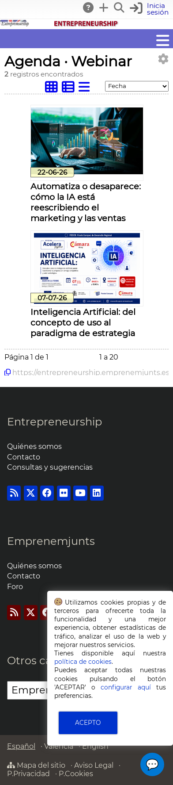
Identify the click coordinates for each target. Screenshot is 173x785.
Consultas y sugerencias (50, 467)
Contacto (23, 457)
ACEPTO (88, 722)
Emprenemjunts (51, 541)
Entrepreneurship (54, 421)
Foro (15, 586)
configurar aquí (125, 687)
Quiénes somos (34, 446)
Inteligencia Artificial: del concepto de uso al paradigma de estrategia (82, 322)
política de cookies (83, 661)
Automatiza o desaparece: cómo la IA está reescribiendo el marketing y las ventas (85, 202)
